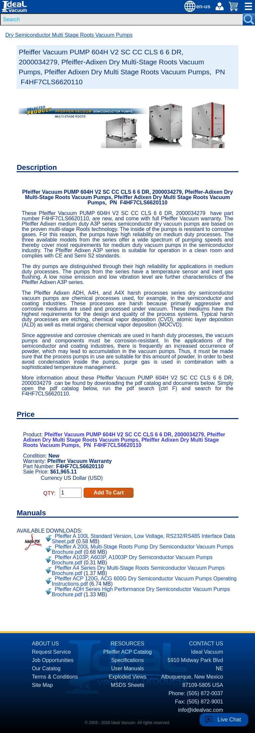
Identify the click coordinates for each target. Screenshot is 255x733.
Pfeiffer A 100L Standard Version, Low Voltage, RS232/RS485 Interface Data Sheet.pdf (143, 538)
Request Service (51, 652)
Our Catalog (46, 668)
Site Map (42, 685)
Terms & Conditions (55, 677)
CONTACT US (206, 643)
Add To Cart (109, 492)
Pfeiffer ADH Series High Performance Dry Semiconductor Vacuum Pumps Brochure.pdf (141, 591)
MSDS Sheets (127, 685)
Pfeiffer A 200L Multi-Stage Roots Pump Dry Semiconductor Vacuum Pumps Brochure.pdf (142, 549)
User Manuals (127, 668)
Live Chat (229, 719)
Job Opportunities (52, 660)
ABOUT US (45, 643)
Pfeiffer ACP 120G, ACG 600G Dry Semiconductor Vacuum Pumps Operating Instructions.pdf (144, 581)
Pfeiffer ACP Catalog (127, 652)
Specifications (127, 660)
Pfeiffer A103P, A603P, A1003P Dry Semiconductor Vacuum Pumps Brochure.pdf (132, 559)
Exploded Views (127, 677)
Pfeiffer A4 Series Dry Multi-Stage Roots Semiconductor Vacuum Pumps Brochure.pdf (138, 570)
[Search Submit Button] (249, 19)
